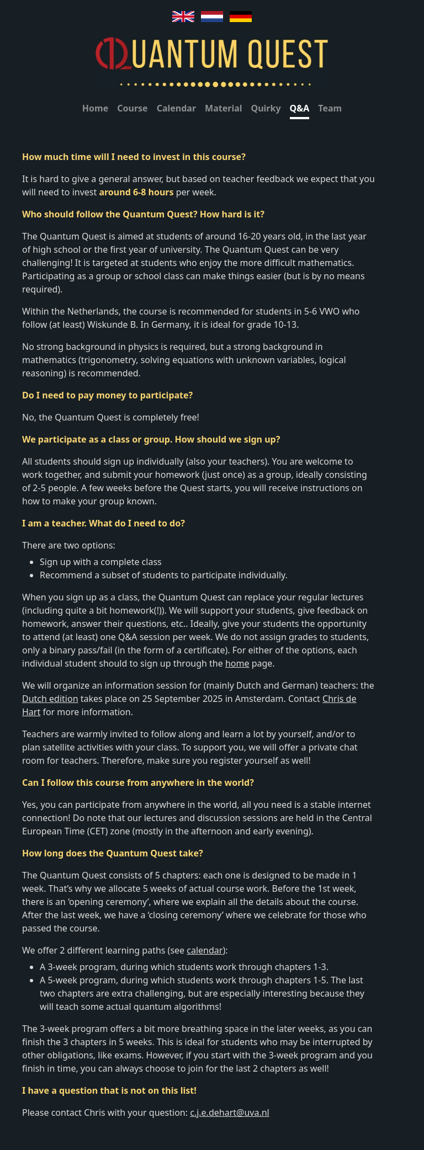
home (237, 663)
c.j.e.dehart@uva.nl (229, 1112)
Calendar (176, 108)
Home (95, 108)
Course (132, 108)
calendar (204, 950)
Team (330, 108)
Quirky (266, 108)
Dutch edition (50, 699)
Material (223, 108)
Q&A (300, 108)
